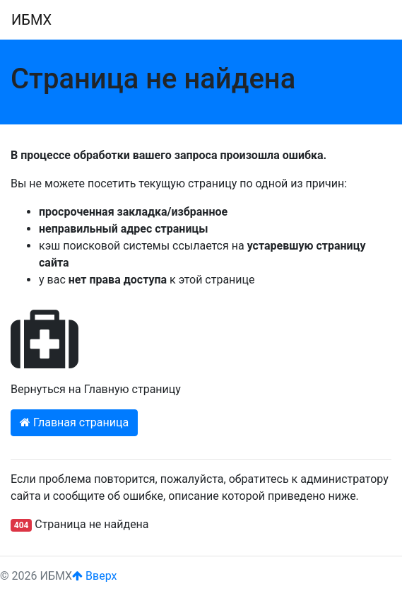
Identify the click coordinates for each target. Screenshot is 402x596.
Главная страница (74, 422)
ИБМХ (31, 19)
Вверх (94, 576)
